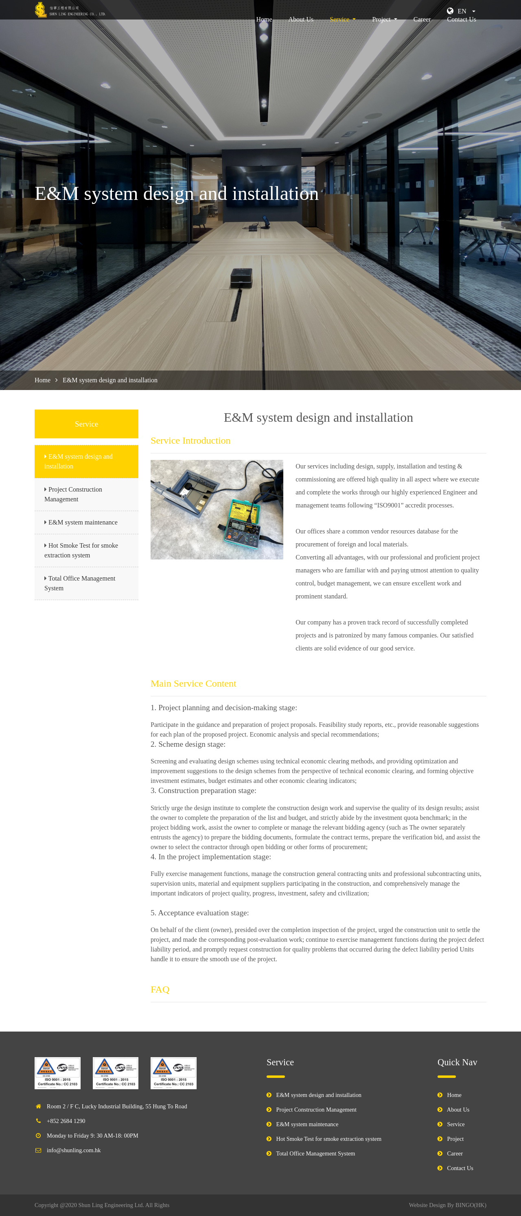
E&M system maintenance (83, 522)
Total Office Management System (315, 1153)
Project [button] (382, 30)
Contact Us (461, 30)
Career (422, 30)
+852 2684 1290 (66, 1121)
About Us (301, 30)
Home (265, 30)
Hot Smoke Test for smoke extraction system (329, 1139)
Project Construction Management (316, 1109)
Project (455, 1139)
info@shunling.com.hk (74, 1150)
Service (456, 1124)
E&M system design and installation (318, 1095)
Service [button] (340, 30)
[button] (461, 11)
